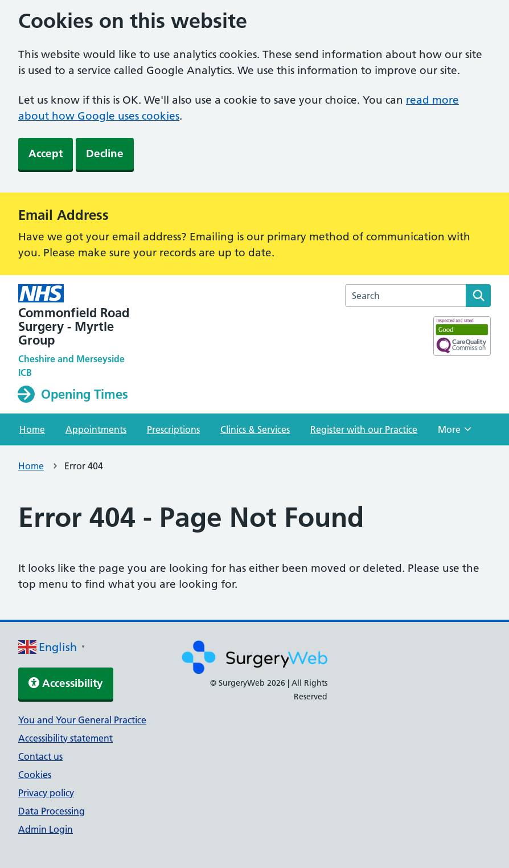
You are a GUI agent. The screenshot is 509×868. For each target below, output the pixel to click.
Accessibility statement (65, 738)
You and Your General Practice (82, 720)
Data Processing (51, 811)
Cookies (34, 774)
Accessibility (65, 683)
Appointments (95, 429)
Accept (45, 153)
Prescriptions (173, 429)
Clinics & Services (255, 429)
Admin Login (45, 829)
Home (32, 429)
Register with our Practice (363, 429)
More (454, 433)
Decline (105, 153)
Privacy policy (46, 793)
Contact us (40, 756)
